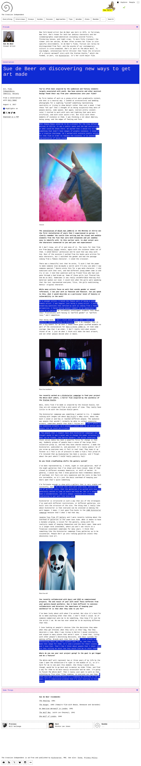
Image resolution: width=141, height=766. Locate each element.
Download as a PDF (11, 117)
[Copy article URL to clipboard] (12, 113)
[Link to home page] (7, 7)
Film (10, 89)
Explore (124, 2)
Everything (7, 19)
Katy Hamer (12, 100)
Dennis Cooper (54, 250)
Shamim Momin (49, 124)
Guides (40, 19)
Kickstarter (64, 56)
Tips (70, 19)
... (103, 19)
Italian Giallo (49, 400)
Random (96, 19)
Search (111, 19)
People (132, 2)
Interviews (20, 19)
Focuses (49, 19)
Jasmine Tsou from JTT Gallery (52, 517)
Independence (8, 91)
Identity (7, 94)
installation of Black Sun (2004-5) (58, 231)
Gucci (70, 599)
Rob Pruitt (71, 417)
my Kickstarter (62, 454)
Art (4, 89)
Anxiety (15, 94)
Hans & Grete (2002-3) (75, 327)
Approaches (60, 19)
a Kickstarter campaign (70, 395)
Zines (87, 19)
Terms (80, 758)
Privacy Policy (90, 758)
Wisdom (79, 19)
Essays (31, 19)
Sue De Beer (8, 44)
